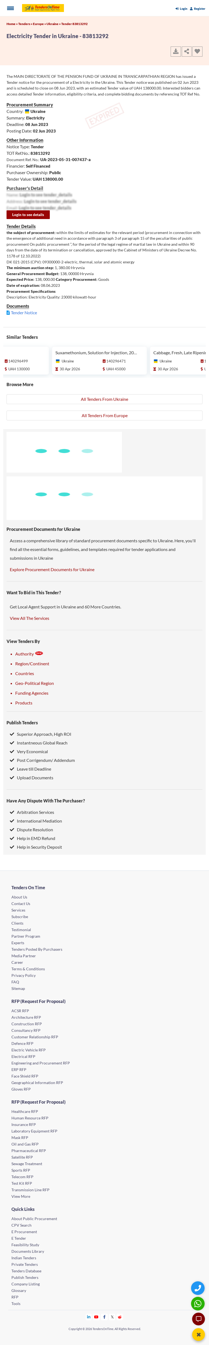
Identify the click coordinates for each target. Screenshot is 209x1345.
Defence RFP (22, 1043)
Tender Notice (24, 312)
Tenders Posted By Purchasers (36, 949)
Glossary (18, 1290)
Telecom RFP (22, 1176)
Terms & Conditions (28, 969)
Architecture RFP (26, 1017)
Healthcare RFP (24, 1111)
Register (197, 8)
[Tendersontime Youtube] (96, 1317)
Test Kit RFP (21, 1183)
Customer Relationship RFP (34, 1037)
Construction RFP (26, 1023)
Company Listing (25, 1284)
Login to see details (28, 215)
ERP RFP (18, 1069)
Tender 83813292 (74, 24)
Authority (29, 653)
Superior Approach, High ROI (40, 734)
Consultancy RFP (26, 1030)
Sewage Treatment (26, 1163)
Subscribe (19, 916)
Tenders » (25, 24)
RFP (15, 1297)
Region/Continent (32, 663)
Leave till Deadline (30, 768)
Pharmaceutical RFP (28, 1150)
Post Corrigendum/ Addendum (42, 760)
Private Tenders (24, 1264)
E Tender (18, 1238)
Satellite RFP (22, 1157)
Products (23, 702)
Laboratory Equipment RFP (34, 1131)
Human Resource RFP (29, 1118)
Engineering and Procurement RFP (40, 1063)
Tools (15, 1303)
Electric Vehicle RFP (28, 1050)
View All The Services (29, 618)
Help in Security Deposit (36, 847)
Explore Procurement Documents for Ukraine (52, 569)
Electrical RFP (23, 1056)
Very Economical (29, 751)
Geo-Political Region (34, 683)
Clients (17, 923)
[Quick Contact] (198, 1288)
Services (18, 910)
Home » (12, 24)
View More (20, 1196)
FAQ (15, 982)
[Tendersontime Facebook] (104, 1317)
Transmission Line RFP (30, 1189)
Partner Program (25, 936)
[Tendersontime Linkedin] (89, 1317)
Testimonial (21, 929)
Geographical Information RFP (37, 1082)
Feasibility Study (25, 1244)
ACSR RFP (20, 1010)
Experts (17, 942)
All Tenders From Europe (105, 415)
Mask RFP (19, 1137)
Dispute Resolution (31, 829)
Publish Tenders (22, 722)
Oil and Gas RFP (25, 1144)
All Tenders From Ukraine (104, 399)
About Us (19, 897)
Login (181, 8)
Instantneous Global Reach (38, 742)
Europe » (40, 24)
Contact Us (20, 903)
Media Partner (23, 955)
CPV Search (21, 1225)
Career (17, 962)
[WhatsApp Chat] (198, 1303)
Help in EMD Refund (32, 838)
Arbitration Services (32, 812)
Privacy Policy (23, 975)
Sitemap (18, 988)
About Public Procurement (34, 1218)
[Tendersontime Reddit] (119, 1317)
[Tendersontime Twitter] (112, 1317)
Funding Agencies (31, 692)
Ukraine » (54, 24)
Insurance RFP (23, 1124)
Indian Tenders (23, 1257)
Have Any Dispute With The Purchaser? (46, 800)
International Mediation (36, 820)
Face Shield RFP (24, 1076)
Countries (24, 673)
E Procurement (24, 1231)
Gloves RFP (21, 1089)
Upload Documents (31, 777)
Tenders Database (26, 1271)
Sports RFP (20, 1170)
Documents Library (27, 1251)
